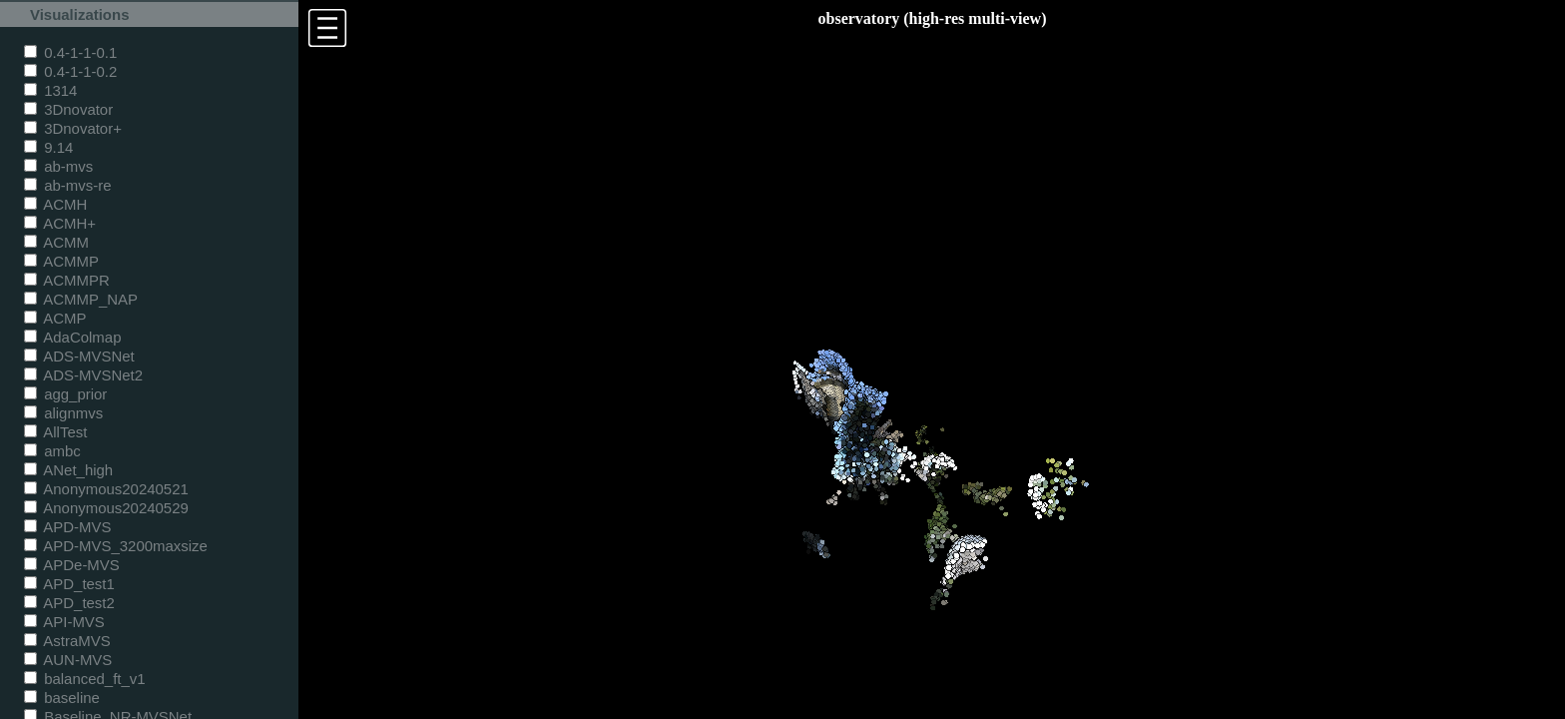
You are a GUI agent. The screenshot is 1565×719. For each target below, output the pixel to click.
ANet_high (68, 469)
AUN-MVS (68, 659)
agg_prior (65, 393)
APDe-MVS (72, 564)
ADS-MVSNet (79, 356)
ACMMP (61, 261)
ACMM (56, 242)
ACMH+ (60, 223)
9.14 (48, 147)
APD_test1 (69, 583)
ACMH (55, 204)
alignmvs (63, 412)
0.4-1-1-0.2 (70, 71)
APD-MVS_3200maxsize (116, 545)
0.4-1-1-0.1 (70, 52)
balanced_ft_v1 (85, 678)
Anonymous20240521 (106, 488)
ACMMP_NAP (81, 299)
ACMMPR (67, 280)
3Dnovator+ (73, 128)
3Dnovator (68, 109)
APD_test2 (69, 602)
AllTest (55, 431)
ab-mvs (58, 166)
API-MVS (64, 621)
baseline (62, 697)
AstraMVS (67, 640)
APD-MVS (67, 526)
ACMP (55, 318)
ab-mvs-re (67, 185)
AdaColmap (72, 337)
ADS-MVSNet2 (83, 374)
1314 (50, 90)
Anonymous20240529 (106, 507)
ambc (52, 450)
